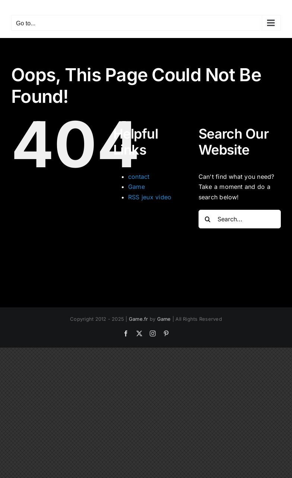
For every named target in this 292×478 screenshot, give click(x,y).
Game (136, 186)
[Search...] (240, 219)
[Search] (208, 219)
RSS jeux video (149, 197)
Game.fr (138, 319)
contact (139, 176)
